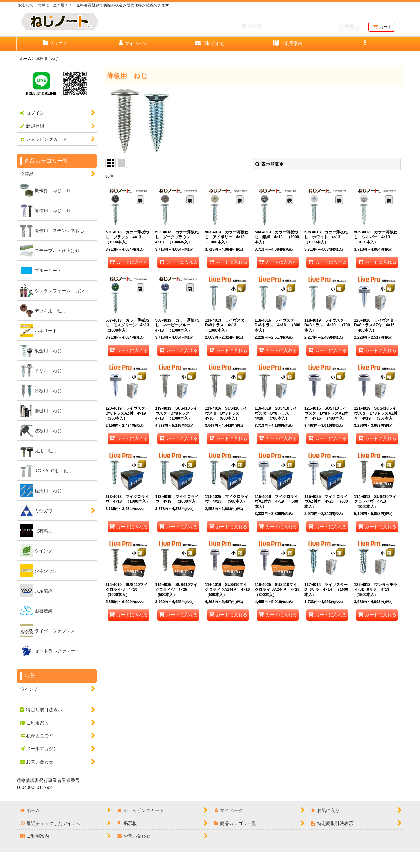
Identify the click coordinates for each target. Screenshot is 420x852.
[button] (365, 44)
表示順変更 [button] (269, 164)
